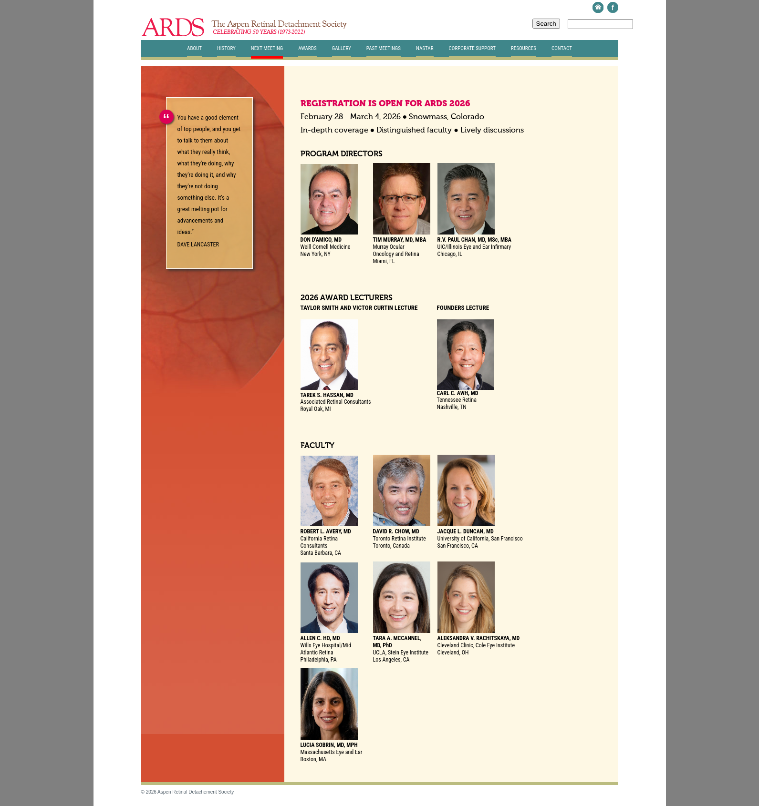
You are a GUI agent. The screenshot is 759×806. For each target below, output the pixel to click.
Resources (523, 48)
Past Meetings (383, 48)
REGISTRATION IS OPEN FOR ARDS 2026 (385, 104)
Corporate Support (472, 48)
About (194, 48)
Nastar (424, 48)
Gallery (341, 48)
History (226, 48)
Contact (561, 48)
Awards (307, 48)
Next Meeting (267, 48)
